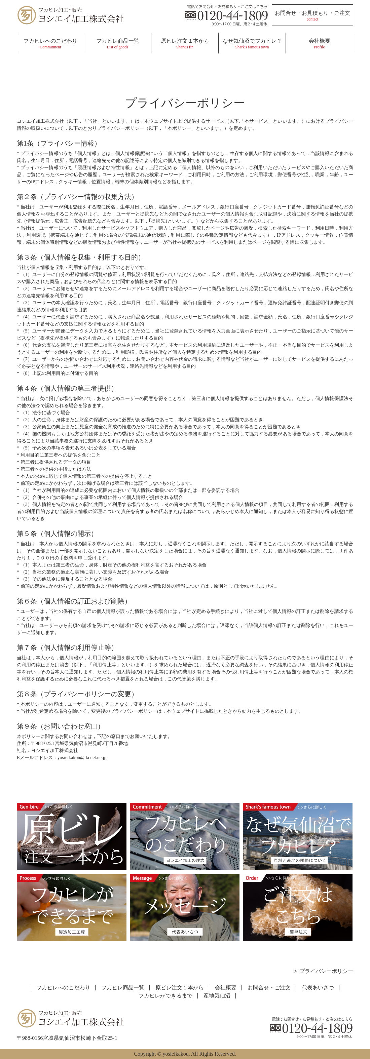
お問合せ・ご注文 (269, 987)
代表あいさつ (318, 987)
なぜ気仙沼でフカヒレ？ (252, 43)
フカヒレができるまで (165, 995)
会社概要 (319, 43)
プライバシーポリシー (326, 971)
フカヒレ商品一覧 (117, 43)
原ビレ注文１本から (179, 987)
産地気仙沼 (217, 995)
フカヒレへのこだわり (50, 43)
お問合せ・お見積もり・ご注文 (312, 16)
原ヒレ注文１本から (184, 43)
